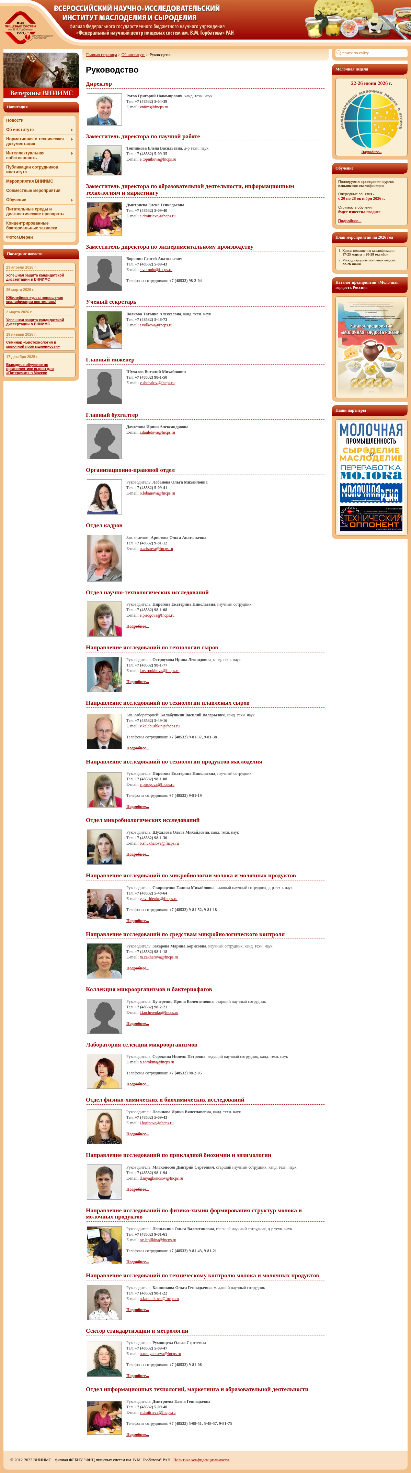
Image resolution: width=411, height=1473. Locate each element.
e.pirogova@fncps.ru (157, 615)
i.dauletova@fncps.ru (157, 432)
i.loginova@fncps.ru (156, 1122)
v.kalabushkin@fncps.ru (160, 726)
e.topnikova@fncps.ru (158, 159)
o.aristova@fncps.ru (156, 548)
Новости (14, 120)
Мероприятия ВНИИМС (29, 181)
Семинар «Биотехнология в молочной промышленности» (33, 344)
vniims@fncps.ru (154, 107)
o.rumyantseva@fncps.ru (160, 1353)
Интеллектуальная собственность (39, 155)
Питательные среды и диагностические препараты (35, 211)
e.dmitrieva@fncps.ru (157, 216)
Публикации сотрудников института (32, 169)
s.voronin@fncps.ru (156, 269)
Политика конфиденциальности (201, 1460)
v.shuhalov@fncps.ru (157, 382)
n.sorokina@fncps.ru (157, 1062)
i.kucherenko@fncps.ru (159, 1012)
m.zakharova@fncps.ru (159, 957)
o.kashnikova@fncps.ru (159, 1298)
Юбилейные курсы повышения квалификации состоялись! (34, 299)
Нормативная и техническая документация (39, 141)
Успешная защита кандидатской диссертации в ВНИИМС (35, 277)
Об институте (39, 129)
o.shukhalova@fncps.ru (159, 843)
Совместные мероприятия (33, 190)
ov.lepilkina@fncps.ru (158, 1239)
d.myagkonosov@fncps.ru (161, 1178)
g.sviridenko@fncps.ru (159, 898)
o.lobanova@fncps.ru (157, 493)
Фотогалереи (19, 237)
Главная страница (101, 54)
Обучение (39, 199)
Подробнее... (350, 221)
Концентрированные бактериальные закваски (31, 225)
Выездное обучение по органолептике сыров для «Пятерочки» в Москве (30, 368)
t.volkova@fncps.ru (156, 325)
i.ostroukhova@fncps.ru (160, 670)
